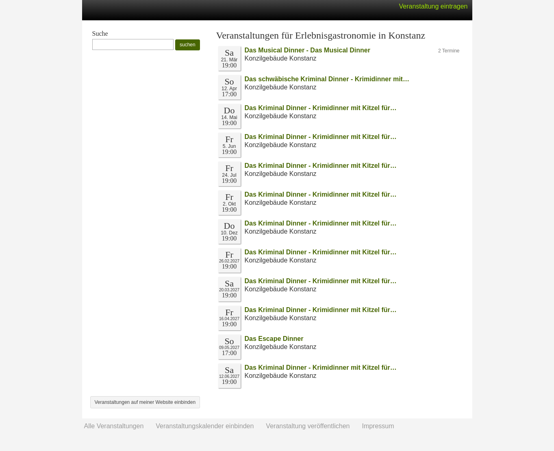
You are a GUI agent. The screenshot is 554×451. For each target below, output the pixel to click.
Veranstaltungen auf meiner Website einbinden (145, 402)
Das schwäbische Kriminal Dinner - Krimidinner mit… (327, 79)
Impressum (378, 426)
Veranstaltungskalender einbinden (205, 426)
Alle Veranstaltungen (114, 426)
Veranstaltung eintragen (433, 6)
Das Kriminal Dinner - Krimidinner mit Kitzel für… (321, 107)
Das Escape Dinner (274, 338)
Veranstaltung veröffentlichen (308, 426)
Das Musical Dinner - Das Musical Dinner (307, 50)
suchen (188, 45)
